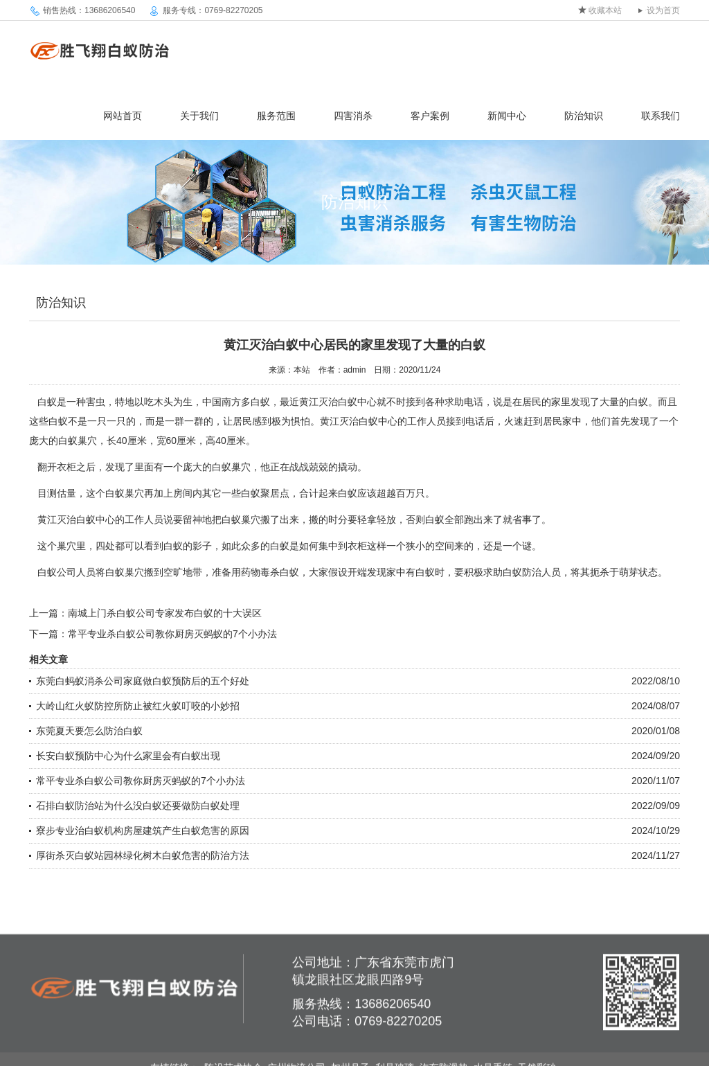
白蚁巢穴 (241, 519)
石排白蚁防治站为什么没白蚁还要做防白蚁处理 (138, 805)
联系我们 (660, 115)
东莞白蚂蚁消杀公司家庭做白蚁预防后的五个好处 (142, 680)
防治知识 (583, 115)
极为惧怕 (290, 421)
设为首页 (663, 10)
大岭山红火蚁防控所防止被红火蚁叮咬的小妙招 (138, 705)
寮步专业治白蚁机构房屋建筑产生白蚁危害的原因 (142, 830)
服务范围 (276, 115)
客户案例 (430, 115)
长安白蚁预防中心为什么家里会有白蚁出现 (128, 755)
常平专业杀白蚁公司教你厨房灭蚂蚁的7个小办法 (172, 633)
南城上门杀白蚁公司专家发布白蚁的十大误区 (165, 613)
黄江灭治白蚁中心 (338, 401)
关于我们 (199, 115)
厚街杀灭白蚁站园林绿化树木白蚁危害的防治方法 (142, 855)
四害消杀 (353, 115)
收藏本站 (605, 10)
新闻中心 (506, 115)
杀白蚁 (284, 572)
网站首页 (122, 115)
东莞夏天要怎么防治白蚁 (89, 730)
